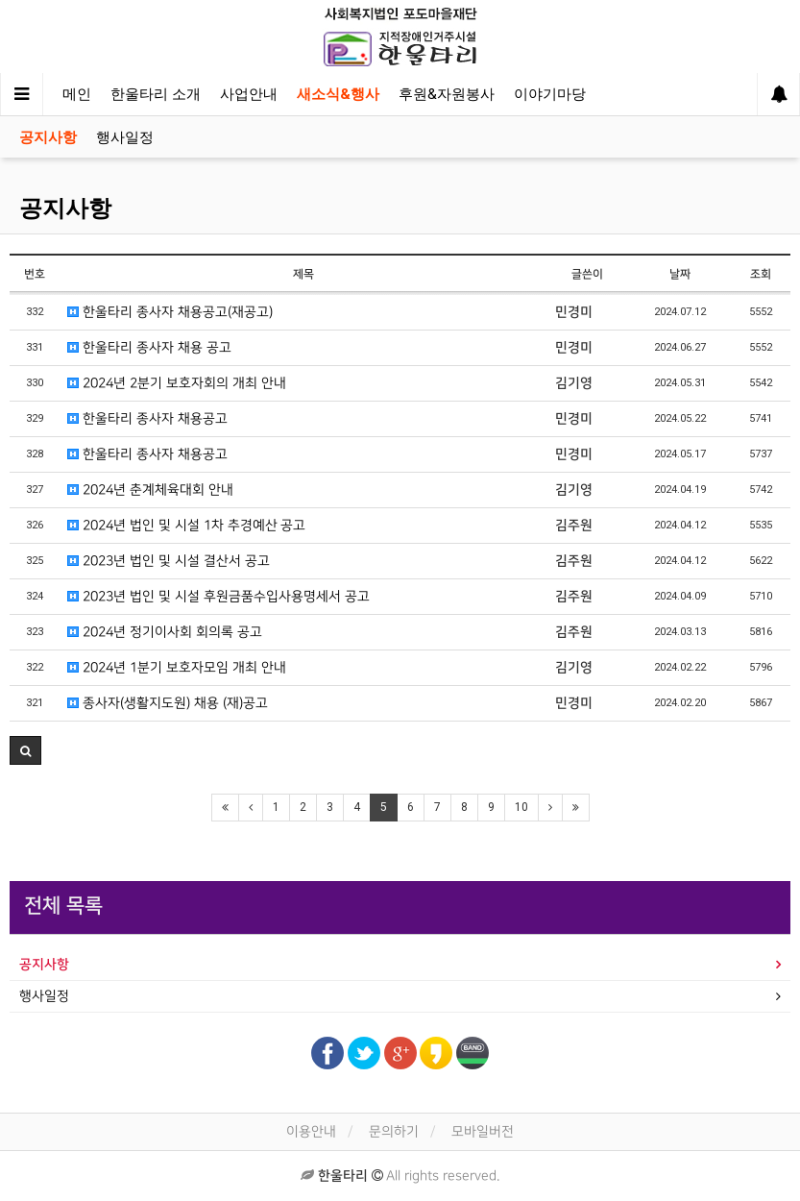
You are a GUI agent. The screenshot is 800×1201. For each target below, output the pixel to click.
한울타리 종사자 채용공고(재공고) (170, 312)
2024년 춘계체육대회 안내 (150, 489)
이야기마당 (550, 94)
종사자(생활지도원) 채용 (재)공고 (167, 703)
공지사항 (48, 137)
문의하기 (394, 1131)
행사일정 (125, 137)
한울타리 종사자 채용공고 (147, 418)
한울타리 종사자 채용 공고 (149, 347)
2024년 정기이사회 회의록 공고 (164, 632)
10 (521, 807)
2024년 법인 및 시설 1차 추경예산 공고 (186, 525)
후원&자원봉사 (447, 94)
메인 (76, 94)
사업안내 (249, 94)
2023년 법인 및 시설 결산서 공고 (168, 560)
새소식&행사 (338, 94)
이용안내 (311, 1131)
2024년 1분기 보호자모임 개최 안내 (176, 667)
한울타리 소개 (155, 94)
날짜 (680, 274)
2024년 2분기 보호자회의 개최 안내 (176, 383)
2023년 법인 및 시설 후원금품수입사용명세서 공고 (218, 596)
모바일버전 (482, 1131)
